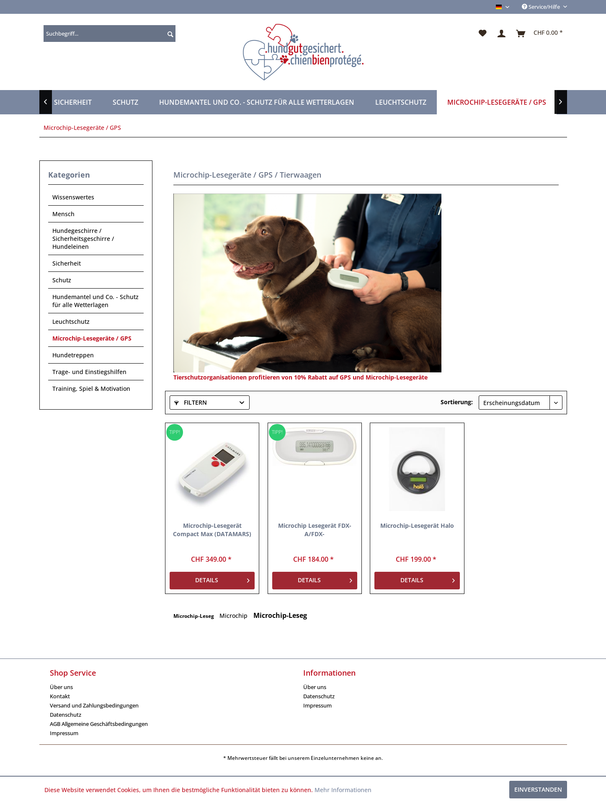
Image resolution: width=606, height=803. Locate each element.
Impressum (64, 733)
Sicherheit (66, 263)
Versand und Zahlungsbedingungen (94, 705)
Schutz (61, 280)
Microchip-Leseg (194, 616)
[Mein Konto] (501, 33)
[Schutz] (125, 102)
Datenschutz (65, 714)
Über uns (61, 687)
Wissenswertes (73, 197)
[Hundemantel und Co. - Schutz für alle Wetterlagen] (257, 102)
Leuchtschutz (71, 321)
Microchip (234, 616)
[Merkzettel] (482, 33)
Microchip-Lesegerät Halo (417, 525)
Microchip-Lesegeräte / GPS (92, 338)
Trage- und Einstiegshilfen (89, 372)
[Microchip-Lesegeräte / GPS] (497, 102)
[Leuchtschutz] (401, 102)
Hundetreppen (73, 355)
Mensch (63, 214)
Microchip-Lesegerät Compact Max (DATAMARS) (212, 530)
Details (222, 579)
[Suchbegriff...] (109, 33)
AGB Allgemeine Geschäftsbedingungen (99, 724)
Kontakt (60, 696)
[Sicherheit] (73, 102)
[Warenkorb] (540, 33)
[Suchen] (169, 33)
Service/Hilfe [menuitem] (541, 6)
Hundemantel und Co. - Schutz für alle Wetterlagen (95, 301)
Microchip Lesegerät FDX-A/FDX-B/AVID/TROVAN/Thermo (314, 530)
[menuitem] (109, 33)
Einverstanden (538, 789)
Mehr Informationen (343, 790)
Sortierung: (457, 402)
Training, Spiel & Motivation (91, 388)
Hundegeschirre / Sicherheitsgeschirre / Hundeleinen (83, 238)
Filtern (190, 402)
